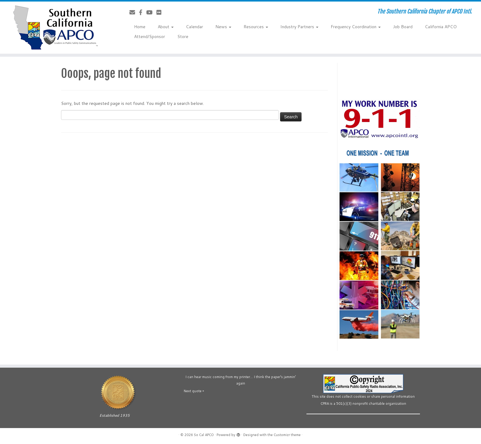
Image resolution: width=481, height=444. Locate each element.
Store (182, 36)
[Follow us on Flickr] (160, 12)
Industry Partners (299, 27)
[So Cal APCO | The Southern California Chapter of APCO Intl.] (55, 28)
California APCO (441, 27)
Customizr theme (287, 434)
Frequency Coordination (356, 27)
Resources (256, 27)
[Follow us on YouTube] (151, 12)
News (223, 27)
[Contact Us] (134, 12)
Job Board (403, 27)
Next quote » (194, 390)
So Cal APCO (204, 434)
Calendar (194, 27)
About (166, 27)
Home (139, 27)
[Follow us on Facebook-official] (142, 12)
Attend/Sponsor (149, 36)
